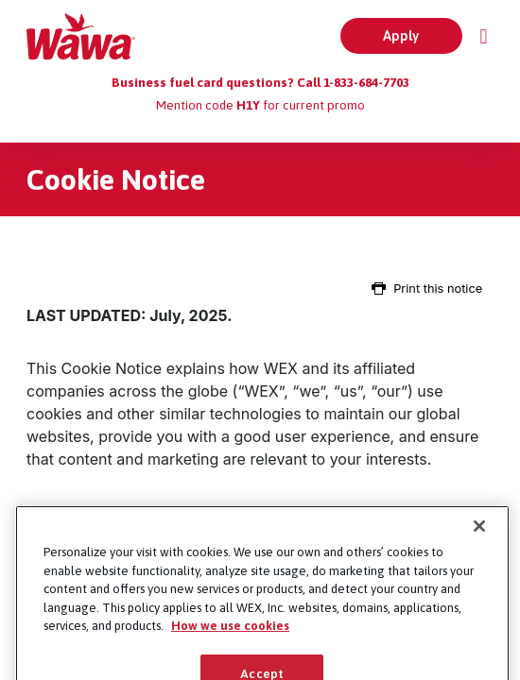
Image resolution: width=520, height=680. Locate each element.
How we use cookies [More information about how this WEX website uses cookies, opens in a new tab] (230, 641)
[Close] (479, 541)
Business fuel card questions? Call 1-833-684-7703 (260, 82)
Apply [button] (401, 35)
